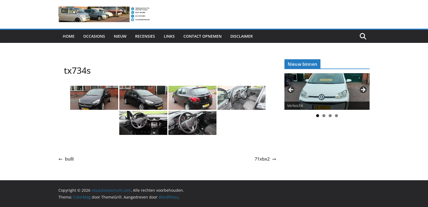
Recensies (145, 36)
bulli (66, 159)
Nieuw (120, 36)
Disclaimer (241, 36)
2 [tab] (323, 115)
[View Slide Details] (327, 91)
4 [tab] (336, 115)
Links (169, 36)
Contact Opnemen (202, 36)
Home (69, 36)
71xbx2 (265, 159)
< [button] (291, 90)
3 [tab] (330, 115)
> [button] (363, 90)
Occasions (94, 36)
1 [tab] (317, 115)
